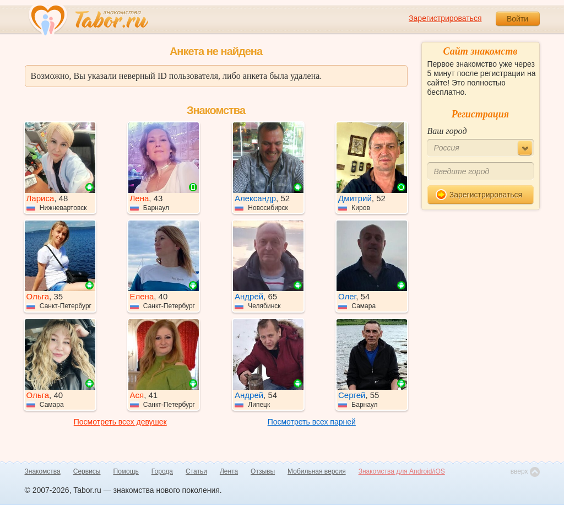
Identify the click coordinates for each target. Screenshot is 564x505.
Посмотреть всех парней (312, 421)
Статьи (196, 471)
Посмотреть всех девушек (120, 421)
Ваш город (447, 131)
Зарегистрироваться (445, 18)
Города (162, 471)
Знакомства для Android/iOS (402, 471)
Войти (517, 18)
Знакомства (43, 471)
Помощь (126, 471)
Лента (229, 471)
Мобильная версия (317, 471)
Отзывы (263, 471)
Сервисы (87, 471)
